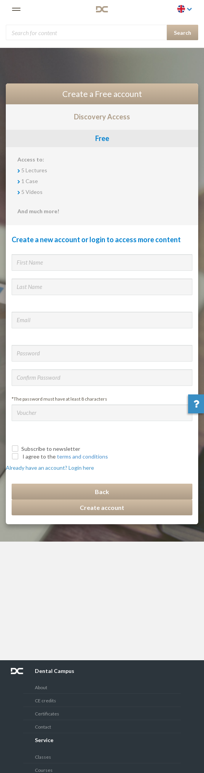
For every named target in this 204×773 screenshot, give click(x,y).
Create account (102, 507)
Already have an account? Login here (50, 467)
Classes (43, 757)
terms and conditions (82, 456)
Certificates (47, 714)
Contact (43, 727)
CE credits (45, 700)
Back (102, 491)
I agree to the (61, 456)
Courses (44, 770)
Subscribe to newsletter (47, 448)
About (41, 687)
